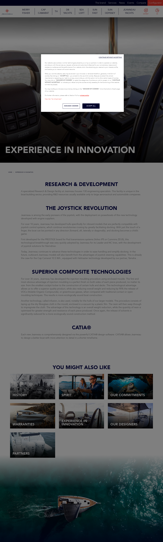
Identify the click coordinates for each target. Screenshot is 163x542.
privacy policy (84, 95)
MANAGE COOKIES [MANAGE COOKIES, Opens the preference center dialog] (71, 106)
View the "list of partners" (53, 99)
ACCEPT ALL (91, 106)
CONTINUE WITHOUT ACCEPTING (110, 57)
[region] (82, 83)
